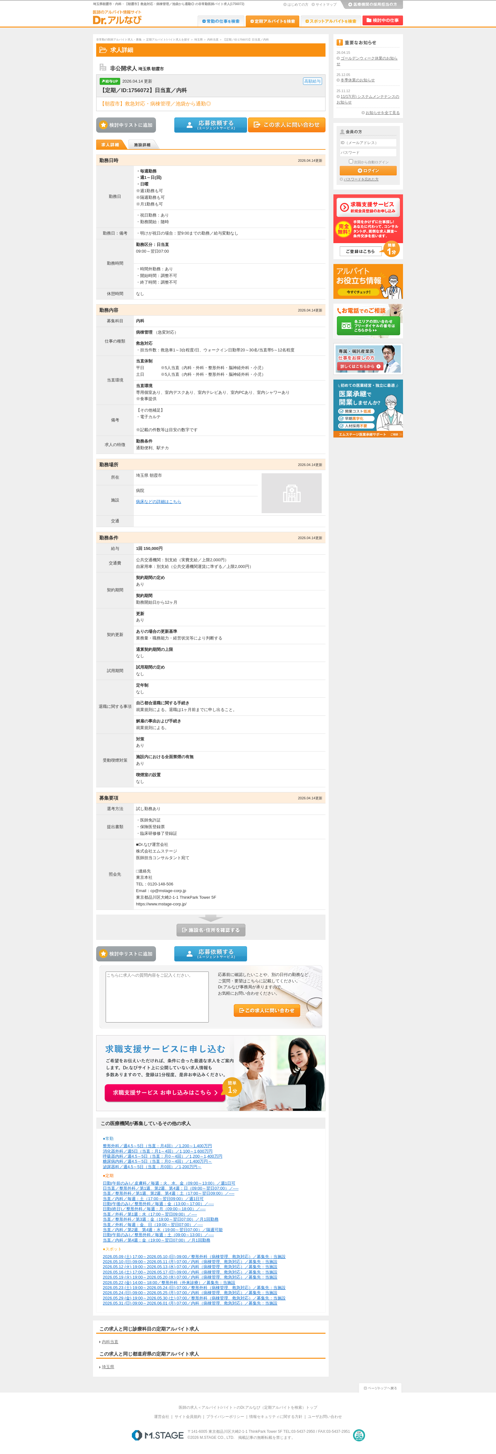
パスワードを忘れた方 (361, 179)
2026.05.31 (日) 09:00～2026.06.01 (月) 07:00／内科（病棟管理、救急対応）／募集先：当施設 (190, 1303)
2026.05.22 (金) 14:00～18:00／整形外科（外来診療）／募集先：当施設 (169, 1282)
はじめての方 (298, 4)
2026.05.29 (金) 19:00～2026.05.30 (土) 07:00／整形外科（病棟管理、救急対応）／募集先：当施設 (194, 1298)
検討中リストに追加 (127, 125)
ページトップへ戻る (380, 1387)
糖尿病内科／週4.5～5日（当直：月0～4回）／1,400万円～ (157, 1161)
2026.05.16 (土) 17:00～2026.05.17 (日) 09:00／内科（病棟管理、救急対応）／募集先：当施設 (190, 1272)
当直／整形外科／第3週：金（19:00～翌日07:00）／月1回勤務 (161, 1219)
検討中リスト (383, 20)
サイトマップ (326, 4)
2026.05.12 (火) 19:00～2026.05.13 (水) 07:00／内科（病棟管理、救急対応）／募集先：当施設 (190, 1266)
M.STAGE (157, 1435)
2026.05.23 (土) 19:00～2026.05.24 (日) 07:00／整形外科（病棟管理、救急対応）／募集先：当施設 (194, 1287)
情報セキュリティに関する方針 (275, 1416)
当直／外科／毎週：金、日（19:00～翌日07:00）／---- (153, 1224)
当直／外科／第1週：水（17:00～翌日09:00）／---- (150, 1214)
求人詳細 (112, 144)
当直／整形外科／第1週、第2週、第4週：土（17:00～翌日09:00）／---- (168, 1193)
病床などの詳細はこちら (158, 501)
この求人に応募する (210, 125)
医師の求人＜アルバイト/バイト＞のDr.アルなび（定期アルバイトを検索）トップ (248, 1407)
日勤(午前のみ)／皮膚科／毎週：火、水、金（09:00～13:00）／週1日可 (169, 1183)
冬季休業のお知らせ (358, 80)
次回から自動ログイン (371, 162)
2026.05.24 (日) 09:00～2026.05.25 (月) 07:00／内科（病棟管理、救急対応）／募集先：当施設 (190, 1292)
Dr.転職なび (221, 21)
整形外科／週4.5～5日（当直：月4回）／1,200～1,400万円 (157, 1145)
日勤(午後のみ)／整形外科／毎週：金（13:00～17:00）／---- (158, 1203)
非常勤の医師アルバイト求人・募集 (119, 39)
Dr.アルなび (272, 21)
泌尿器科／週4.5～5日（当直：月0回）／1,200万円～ (152, 1166)
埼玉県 (198, 39)
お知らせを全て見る (383, 112)
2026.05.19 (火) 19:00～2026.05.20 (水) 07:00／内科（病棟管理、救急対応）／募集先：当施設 (190, 1277)
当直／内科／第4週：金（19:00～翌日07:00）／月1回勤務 (156, 1240)
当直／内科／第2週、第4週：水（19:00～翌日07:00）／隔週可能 (163, 1229)
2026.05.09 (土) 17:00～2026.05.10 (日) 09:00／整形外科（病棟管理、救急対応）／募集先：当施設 (194, 1256)
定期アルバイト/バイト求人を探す (168, 39)
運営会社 (161, 1416)
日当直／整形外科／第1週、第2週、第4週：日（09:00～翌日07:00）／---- (171, 1188)
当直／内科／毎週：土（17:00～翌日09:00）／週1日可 (153, 1198)
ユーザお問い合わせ (325, 1416)
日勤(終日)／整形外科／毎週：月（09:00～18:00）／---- (154, 1208)
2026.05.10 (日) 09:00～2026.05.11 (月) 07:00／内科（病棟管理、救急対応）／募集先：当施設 (190, 1261)
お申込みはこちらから (174, 1089)
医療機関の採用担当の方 (371, 5)
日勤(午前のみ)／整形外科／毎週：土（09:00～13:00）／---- (158, 1234)
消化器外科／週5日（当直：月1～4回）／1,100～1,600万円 (158, 1151)
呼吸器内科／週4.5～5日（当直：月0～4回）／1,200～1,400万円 (162, 1156)
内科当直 (213, 39)
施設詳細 (144, 144)
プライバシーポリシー (225, 1416)
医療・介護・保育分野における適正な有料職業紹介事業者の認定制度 (359, 1435)
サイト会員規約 (188, 1416)
